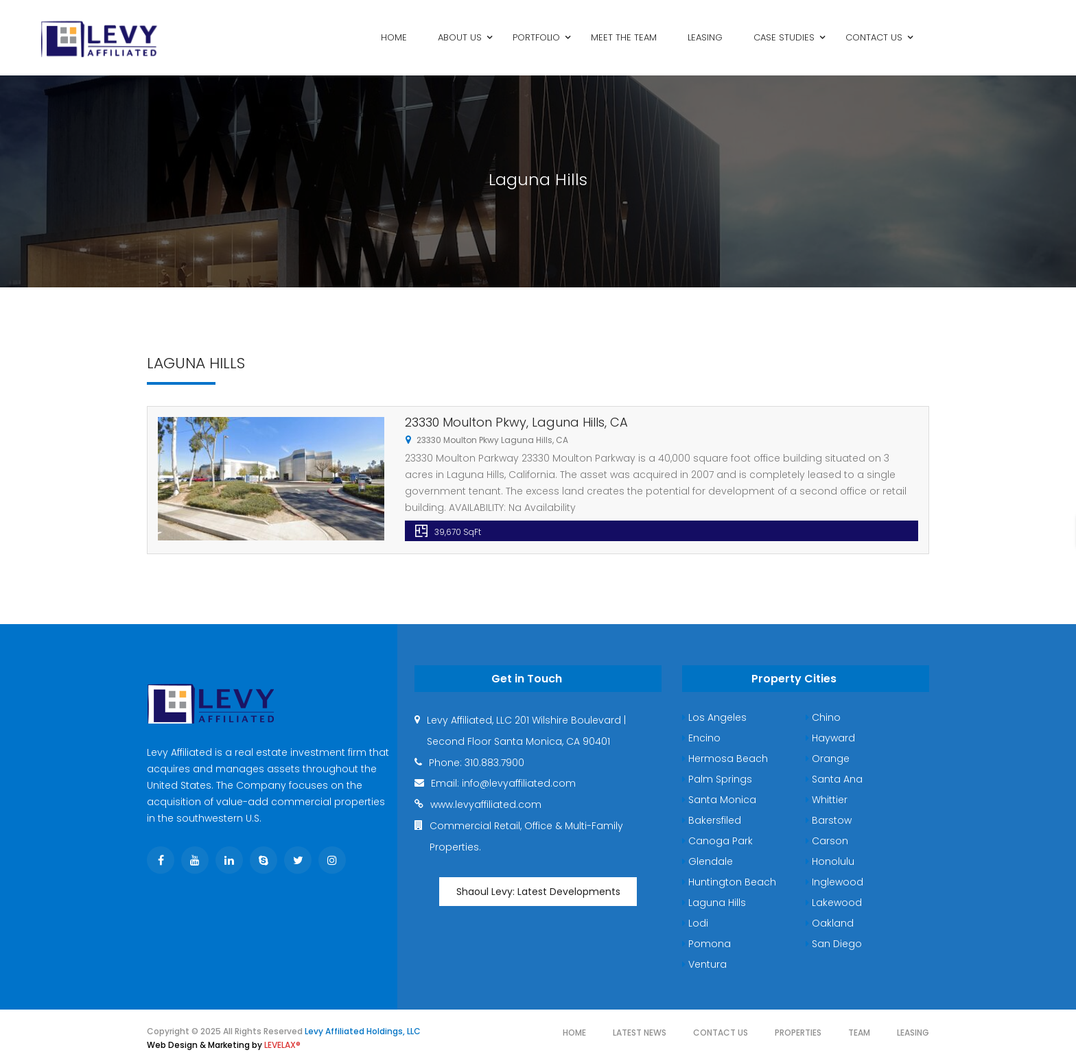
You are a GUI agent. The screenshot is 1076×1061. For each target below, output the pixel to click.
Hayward (830, 738)
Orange (828, 758)
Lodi (695, 923)
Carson (827, 841)
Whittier (826, 800)
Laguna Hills (714, 902)
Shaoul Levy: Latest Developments (538, 891)
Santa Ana (834, 779)
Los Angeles (714, 717)
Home (574, 1032)
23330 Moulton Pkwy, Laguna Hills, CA (516, 422)
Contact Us (720, 1032)
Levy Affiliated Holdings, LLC (363, 1031)
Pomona (706, 944)
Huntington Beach (729, 882)
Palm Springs (717, 779)
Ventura (704, 964)
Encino (701, 738)
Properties (798, 1032)
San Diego (834, 944)
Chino (823, 717)
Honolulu (830, 861)
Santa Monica (719, 800)
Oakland (830, 923)
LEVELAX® (282, 1045)
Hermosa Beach (725, 758)
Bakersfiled (711, 820)
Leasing (913, 1032)
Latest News (639, 1032)
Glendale (707, 861)
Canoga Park (717, 841)
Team (859, 1032)
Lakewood (834, 902)
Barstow (829, 820)
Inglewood (834, 882)
